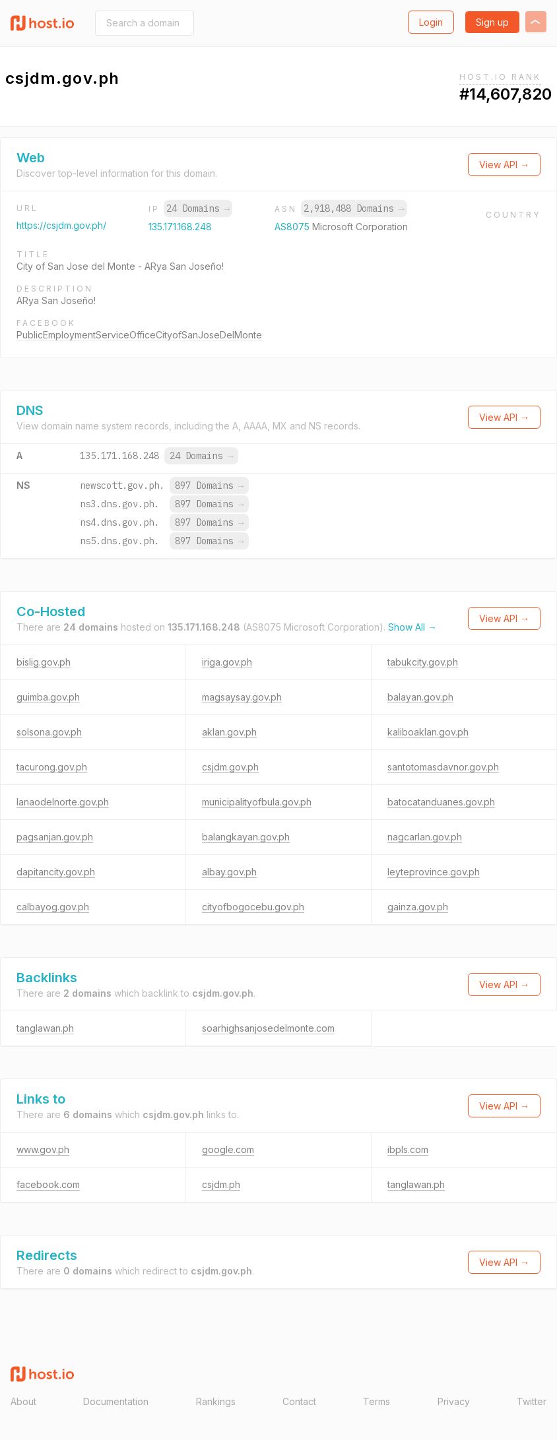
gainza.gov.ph (417, 906)
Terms (376, 1401)
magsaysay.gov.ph (242, 697)
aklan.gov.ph (229, 731)
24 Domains (198, 208)
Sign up (492, 22)
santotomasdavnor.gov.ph (443, 766)
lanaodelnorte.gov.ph (62, 801)
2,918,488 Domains (354, 208)
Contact (299, 1401)
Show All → (412, 627)
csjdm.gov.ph (230, 766)
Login (431, 22)
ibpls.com (407, 1149)
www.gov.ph (42, 1149)
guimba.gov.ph (48, 697)
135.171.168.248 (180, 226)
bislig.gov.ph (43, 662)
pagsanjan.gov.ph (54, 836)
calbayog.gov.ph (52, 906)
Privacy (454, 1401)
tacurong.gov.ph (51, 766)
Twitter (531, 1401)
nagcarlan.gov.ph (424, 836)
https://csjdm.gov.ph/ (61, 225)
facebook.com (48, 1184)
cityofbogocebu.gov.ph (253, 906)
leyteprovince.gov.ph (433, 871)
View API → (504, 164)
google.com (228, 1149)
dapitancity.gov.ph (55, 871)
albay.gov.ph (229, 871)
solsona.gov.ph (49, 731)
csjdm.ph (221, 1184)
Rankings (216, 1401)
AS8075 (293, 226)
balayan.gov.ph (420, 697)
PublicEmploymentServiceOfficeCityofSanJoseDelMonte (139, 334)
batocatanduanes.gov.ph (441, 801)
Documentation (115, 1401)
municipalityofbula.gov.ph (256, 801)
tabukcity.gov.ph (422, 662)
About (23, 1401)
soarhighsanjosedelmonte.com (268, 1028)
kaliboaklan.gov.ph (428, 731)
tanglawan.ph (45, 1028)
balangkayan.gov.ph (246, 836)
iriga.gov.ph (227, 662)
